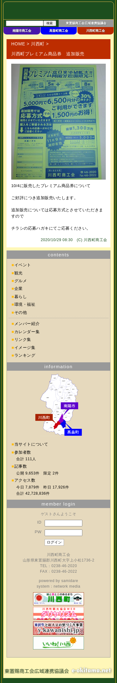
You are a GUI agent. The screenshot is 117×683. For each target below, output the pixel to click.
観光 (18, 273)
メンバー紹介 (27, 323)
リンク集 (23, 339)
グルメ (20, 280)
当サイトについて (31, 444)
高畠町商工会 (58, 30)
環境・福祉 (25, 304)
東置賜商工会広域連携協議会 (86, 23)
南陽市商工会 (21, 30)
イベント (23, 265)
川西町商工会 (95, 30)
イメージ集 (25, 347)
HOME (18, 43)
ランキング (25, 355)
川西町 (38, 43)
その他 (20, 312)
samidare (69, 581)
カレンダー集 (27, 331)
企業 (18, 288)
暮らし (20, 296)
